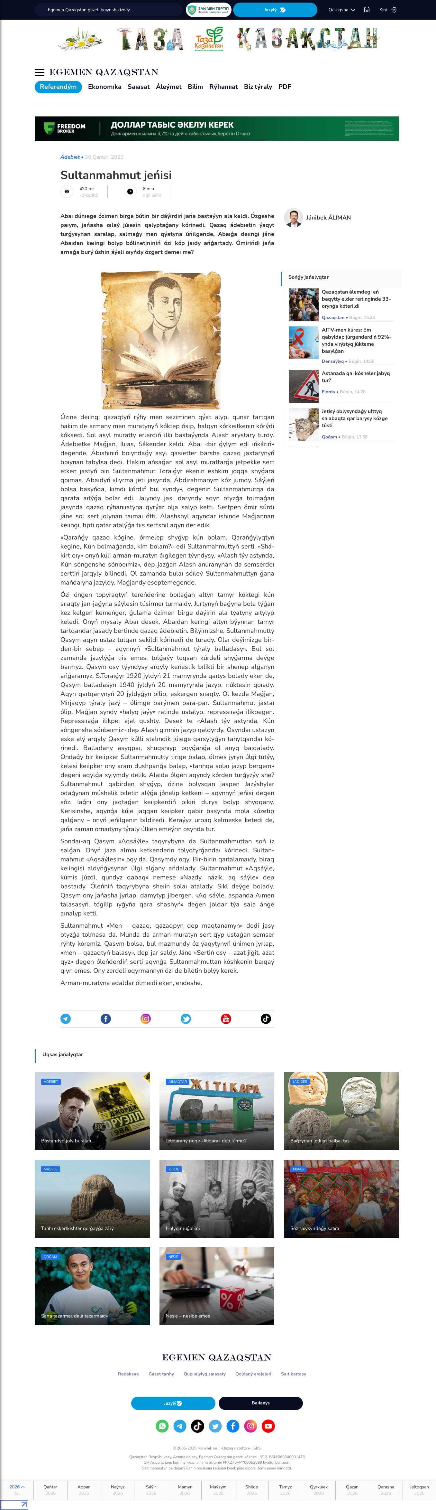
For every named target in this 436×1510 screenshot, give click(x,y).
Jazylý (275, 9)
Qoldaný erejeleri (253, 1374)
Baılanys (261, 1403)
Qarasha (385, 1490)
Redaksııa (128, 1374)
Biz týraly (258, 86)
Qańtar (50, 1490)
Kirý (388, 10)
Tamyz (285, 1490)
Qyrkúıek (318, 1490)
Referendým (58, 86)
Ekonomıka (105, 86)
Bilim (195, 86)
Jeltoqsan (419, 1490)
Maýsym (218, 1490)
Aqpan (84, 1490)
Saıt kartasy (293, 1374)
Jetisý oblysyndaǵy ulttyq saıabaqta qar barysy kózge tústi (355, 418)
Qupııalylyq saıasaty (205, 1374)
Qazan (352, 1490)
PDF (284, 86)
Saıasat (139, 86)
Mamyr (184, 1490)
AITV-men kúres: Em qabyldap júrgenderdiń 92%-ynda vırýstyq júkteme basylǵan (356, 340)
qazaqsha (342, 10)
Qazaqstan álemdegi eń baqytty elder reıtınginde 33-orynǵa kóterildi (356, 299)
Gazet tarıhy (161, 1374)
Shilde (251, 1490)
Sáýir (151, 1490)
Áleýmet (169, 86)
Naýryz (117, 1490)
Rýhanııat (223, 86)
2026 (17, 1490)
